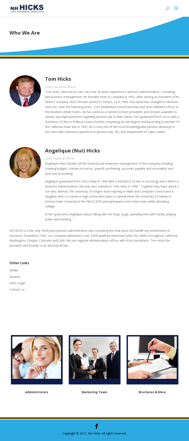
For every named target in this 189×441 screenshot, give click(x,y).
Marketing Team (94, 392)
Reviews (15, 277)
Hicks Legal (17, 283)
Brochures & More (152, 392)
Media (13, 270)
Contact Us (17, 289)
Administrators (36, 392)
